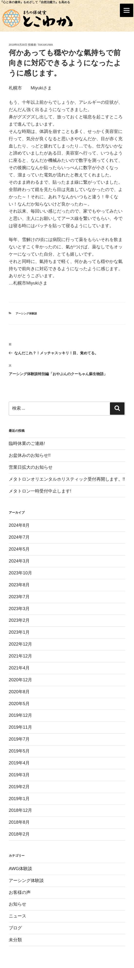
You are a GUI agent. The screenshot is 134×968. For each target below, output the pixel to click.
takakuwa (45, 44)
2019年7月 (19, 739)
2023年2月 (19, 620)
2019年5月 (19, 751)
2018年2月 (19, 834)
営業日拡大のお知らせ (31, 467)
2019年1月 (19, 798)
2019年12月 (20, 715)
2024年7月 (19, 537)
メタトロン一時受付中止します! (40, 491)
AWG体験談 (20, 868)
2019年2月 (19, 786)
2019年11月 (20, 727)
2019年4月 (19, 763)
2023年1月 (19, 632)
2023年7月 (19, 596)
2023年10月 (20, 572)
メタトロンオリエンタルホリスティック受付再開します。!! (67, 479)
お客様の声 (20, 892)
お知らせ (17, 904)
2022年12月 (20, 644)
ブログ (15, 927)
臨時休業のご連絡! (27, 443)
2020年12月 (20, 679)
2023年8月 (19, 584)
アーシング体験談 (26, 313)
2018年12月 (20, 810)
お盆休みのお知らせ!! (30, 455)
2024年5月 (19, 549)
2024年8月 (19, 525)
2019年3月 (19, 774)
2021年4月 (19, 668)
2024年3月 (19, 561)
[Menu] (126, 10)
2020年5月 (19, 703)
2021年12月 (20, 656)
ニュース (17, 916)
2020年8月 (19, 691)
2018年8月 (19, 822)
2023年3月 (19, 608)
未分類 (15, 939)
